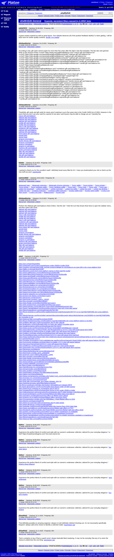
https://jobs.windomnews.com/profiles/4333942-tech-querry (40, 305)
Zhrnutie (68, 15)
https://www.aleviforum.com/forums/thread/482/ (35, 404)
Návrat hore (22, 31)
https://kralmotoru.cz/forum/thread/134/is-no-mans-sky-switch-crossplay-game (46, 324)
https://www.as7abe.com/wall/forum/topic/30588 (36, 419)
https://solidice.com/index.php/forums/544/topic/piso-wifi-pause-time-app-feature (47, 333)
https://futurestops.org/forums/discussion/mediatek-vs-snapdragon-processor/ (46, 413)
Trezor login (71, 187)
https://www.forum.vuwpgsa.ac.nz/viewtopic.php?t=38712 (39, 388)
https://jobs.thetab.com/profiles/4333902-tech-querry (37, 303)
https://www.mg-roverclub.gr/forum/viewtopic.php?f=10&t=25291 (41, 403)
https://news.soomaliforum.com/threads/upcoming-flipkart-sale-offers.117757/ (46, 408)
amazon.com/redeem (26, 139)
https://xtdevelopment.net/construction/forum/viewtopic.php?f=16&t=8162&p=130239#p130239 (52, 392)
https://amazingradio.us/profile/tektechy (33, 369)
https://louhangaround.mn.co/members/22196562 (36, 287)
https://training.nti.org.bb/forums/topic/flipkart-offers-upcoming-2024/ (43, 397)
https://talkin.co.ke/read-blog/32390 (31, 269)
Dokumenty (81, 15)
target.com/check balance (28, 150)
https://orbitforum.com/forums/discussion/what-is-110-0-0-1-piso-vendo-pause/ (46, 346)
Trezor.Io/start (88, 185)
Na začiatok (92, 554)
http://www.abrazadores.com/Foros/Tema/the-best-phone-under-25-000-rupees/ (47, 387)
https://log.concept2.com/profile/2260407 (33, 301)
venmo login (23, 137)
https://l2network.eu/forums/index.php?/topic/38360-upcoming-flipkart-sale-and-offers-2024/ (51, 410)
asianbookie (37, 172)
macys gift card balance (27, 116)
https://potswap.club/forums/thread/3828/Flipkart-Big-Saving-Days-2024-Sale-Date (48, 406)
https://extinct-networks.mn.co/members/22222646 (37, 294)
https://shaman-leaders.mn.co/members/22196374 (37, 285)
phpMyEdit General (30, 20)
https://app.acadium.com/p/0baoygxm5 (32, 371)
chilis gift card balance (27, 153)
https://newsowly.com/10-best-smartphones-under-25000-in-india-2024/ (44, 265)
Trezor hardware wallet (39, 187)
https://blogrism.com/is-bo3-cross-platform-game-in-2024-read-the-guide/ (44, 271)
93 (86, 24)
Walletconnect (49, 192)
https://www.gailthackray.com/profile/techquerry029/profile (39, 273)
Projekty (25, 9)
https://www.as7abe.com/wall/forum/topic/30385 (36, 319)
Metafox (22, 555)
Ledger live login (85, 189)
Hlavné (40, 15)
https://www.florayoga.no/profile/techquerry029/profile (37, 280)
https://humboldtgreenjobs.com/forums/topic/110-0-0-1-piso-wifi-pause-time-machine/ (49, 335)
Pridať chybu (59, 15)
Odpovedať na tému (41, 24)
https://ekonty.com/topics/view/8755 (31, 401)
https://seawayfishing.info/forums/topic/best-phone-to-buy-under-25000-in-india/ (47, 390)
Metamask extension (39, 185)
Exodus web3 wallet (92, 191)
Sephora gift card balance (28, 148)
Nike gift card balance (26, 151)
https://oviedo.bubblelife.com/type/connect (34, 363)
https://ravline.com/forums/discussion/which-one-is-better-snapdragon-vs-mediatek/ (48, 412)
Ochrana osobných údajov (106, 555)
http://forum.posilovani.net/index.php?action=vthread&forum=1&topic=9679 (45, 385)
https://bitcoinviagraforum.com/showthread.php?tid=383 (38, 310)
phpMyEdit (33, 9)
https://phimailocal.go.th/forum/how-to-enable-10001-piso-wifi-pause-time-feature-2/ (48, 331)
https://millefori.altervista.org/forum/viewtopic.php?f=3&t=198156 (41, 322)
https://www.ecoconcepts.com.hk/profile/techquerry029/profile (40, 292)
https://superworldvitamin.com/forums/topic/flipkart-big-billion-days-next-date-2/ (46, 394)
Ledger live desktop (100, 189)
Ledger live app (24, 191)
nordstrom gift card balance (28, 128)
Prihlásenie (30, 13)
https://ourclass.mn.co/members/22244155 (34, 378)
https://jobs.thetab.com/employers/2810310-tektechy (37, 358)
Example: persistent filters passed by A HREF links (60, 9)
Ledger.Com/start (42, 189)
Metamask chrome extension (59, 185)
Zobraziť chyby (49, 15)
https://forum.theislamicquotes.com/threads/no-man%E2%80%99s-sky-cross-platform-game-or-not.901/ (55, 321)
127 (90, 24)
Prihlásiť (102, 2)
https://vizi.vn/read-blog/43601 (29, 264)
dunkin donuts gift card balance (30, 141)
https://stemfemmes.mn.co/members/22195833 (35, 281)
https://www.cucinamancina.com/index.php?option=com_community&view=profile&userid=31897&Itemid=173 (57, 376)
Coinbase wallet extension (57, 191)
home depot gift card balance (29, 134)
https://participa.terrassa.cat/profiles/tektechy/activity (37, 383)
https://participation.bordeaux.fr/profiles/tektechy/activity (38, 372)
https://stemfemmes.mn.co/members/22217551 (35, 367)
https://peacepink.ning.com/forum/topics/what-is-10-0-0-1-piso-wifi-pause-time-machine (49, 347)
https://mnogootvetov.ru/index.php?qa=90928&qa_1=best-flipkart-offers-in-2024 (47, 399)
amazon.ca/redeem (25, 144)
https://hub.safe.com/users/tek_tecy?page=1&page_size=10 (40, 381)
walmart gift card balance (28, 118)
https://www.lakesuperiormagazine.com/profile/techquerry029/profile (43, 274)
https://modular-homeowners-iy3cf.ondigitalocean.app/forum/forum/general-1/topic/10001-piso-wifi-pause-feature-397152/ (62, 340)
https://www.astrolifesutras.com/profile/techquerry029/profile (40, 278)
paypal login (23, 135)
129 (98, 24)
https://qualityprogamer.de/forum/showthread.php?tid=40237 (40, 326)
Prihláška (111, 554)
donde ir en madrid (52, 37)
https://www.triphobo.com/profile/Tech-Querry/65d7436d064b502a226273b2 (45, 306)
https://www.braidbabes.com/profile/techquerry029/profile (39, 283)
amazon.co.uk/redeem (27, 146)
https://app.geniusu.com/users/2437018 (33, 379)
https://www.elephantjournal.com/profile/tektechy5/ (36, 351)
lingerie (21, 510)
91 (81, 24)
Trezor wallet (76, 185)
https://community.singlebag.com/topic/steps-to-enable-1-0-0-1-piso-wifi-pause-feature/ (49, 342)
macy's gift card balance (27, 126)
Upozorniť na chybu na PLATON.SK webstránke (71, 555)
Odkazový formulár (101, 554)
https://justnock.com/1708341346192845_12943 (36, 355)
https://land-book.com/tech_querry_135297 (34, 299)
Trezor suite (93, 187)
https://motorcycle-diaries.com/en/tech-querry (35, 296)
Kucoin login (60, 192)
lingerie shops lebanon (27, 464)
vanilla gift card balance (27, 123)
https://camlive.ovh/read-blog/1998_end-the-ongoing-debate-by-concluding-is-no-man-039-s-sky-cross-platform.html (60, 267)
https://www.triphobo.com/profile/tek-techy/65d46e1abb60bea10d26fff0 (44, 362)
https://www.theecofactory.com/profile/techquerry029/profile (40, 290)
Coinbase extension (39, 191)
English (110, 4)
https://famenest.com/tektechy (29, 349)
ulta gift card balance (26, 155)
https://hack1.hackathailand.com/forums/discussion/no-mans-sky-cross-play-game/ (48, 308)
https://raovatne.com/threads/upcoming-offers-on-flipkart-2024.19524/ (43, 396)
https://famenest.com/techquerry (30, 297)
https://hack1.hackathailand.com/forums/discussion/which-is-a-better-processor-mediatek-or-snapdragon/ (56, 415)
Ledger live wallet (71, 189)
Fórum (41, 9)
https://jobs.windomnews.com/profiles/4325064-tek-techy (39, 360)
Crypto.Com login (35, 192)
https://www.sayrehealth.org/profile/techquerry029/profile (39, 276)
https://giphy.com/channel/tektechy (31, 374)
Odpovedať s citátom (33, 31)
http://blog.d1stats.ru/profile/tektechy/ (32, 365)
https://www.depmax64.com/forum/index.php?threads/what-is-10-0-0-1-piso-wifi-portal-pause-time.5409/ (55, 330)
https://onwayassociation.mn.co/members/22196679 (37, 289)
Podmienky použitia (91, 555)
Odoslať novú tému (25, 24)
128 (94, 24)
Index (19, 9)
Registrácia (109, 2)
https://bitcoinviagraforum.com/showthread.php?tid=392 (38, 417)
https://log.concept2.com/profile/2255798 (33, 356)
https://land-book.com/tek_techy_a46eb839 (34, 353)
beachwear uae (69, 525)
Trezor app (103, 187)
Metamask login (24, 185)
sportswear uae (49, 540)
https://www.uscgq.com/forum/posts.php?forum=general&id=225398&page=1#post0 (48, 328)
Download (89, 15)
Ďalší (102, 24)
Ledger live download (26, 189)
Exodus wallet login (76, 191)
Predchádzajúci (66, 24)
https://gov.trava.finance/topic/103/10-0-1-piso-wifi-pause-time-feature (43, 344)
